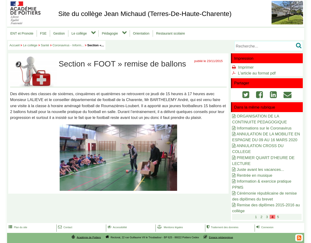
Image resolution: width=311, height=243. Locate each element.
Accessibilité (117, 227)
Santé (45, 45)
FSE (43, 33)
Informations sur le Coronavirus (264, 128)
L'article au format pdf (257, 73)
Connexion (264, 227)
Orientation (141, 33)
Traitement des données (222, 227)
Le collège (79, 33)
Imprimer (246, 67)
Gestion (59, 33)
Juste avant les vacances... (260, 169)
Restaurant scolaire (170, 33)
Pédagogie (110, 33)
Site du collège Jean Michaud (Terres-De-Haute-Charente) (145, 13)
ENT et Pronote (21, 33)
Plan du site (17, 227)
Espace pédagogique (221, 237)
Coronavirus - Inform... (68, 45)
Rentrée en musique (254, 175)
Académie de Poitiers (89, 237)
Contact (64, 227)
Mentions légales (169, 227)
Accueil (14, 45)
